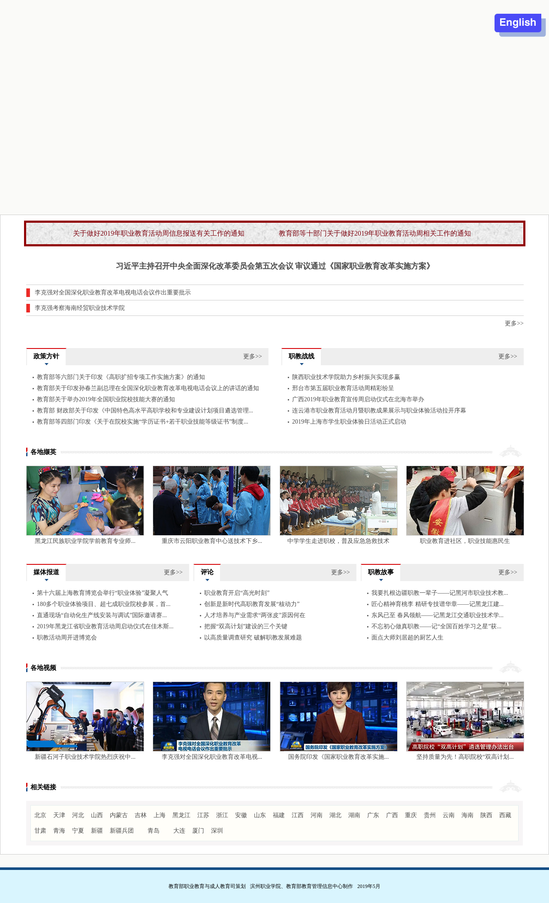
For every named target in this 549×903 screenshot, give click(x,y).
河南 (317, 815)
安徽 (241, 815)
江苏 (203, 815)
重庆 (411, 815)
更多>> (514, 323)
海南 (468, 815)
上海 (160, 815)
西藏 (505, 815)
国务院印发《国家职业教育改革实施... (338, 757)
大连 (179, 830)
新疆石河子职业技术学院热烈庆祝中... (85, 757)
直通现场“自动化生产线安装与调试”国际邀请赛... (102, 615)
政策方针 (46, 356)
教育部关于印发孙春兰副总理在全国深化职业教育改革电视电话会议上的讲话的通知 (148, 388)
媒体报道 (46, 572)
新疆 (97, 830)
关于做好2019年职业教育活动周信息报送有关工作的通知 (158, 233)
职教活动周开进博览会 (67, 637)
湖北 (335, 815)
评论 (207, 572)
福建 (279, 815)
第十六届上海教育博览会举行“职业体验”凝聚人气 (102, 593)
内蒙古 (119, 815)
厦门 (198, 830)
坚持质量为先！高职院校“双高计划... (465, 757)
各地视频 (43, 667)
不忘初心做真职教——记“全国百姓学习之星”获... (436, 626)
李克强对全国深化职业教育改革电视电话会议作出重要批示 (113, 292)
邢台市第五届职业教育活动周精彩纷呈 (343, 388)
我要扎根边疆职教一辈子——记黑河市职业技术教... (439, 593)
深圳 (217, 830)
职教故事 (381, 572)
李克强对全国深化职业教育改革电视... (212, 757)
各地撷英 (43, 451)
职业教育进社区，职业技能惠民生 (465, 541)
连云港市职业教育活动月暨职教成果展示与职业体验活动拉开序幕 (379, 410)
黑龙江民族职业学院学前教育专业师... (85, 541)
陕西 (486, 815)
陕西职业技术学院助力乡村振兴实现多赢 (346, 377)
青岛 (154, 830)
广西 (392, 815)
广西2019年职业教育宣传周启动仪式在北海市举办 (358, 399)
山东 (260, 815)
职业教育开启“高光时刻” (236, 593)
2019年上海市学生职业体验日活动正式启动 (349, 421)
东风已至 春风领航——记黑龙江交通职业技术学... (437, 615)
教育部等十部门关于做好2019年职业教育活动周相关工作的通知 (375, 233)
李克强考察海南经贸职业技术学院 (80, 308)
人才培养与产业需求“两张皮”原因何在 (254, 615)
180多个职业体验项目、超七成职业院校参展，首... (104, 604)
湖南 (354, 815)
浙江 (222, 815)
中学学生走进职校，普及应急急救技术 (338, 541)
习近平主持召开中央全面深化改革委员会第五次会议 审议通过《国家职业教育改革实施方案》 (275, 266)
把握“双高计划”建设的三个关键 (245, 626)
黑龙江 (181, 815)
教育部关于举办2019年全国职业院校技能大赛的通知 (106, 399)
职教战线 (301, 356)
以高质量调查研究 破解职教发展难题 (253, 637)
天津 (59, 815)
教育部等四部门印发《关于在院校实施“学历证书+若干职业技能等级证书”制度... (142, 421)
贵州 (430, 815)
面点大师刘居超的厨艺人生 (407, 637)
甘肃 (40, 830)
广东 (373, 815)
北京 (40, 815)
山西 (97, 815)
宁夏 (78, 830)
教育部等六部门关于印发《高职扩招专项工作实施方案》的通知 (121, 377)
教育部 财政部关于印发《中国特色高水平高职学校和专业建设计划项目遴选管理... (145, 410)
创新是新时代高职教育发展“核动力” (251, 604)
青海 (59, 830)
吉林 (141, 815)
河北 (78, 815)
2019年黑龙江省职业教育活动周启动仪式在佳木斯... (105, 626)
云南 (449, 815)
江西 (298, 815)
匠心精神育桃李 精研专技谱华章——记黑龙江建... (437, 604)
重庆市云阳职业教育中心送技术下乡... (212, 541)
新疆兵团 (122, 830)
